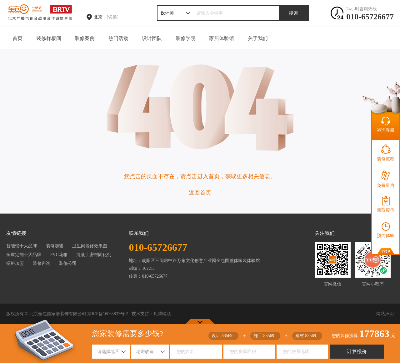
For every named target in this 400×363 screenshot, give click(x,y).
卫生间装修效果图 (89, 246)
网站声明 (385, 313)
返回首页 (200, 192)
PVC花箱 (59, 254)
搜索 (293, 13)
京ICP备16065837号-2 (107, 313)
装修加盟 (54, 246)
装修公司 (68, 263)
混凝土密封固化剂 (93, 254)
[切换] (112, 17)
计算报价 (357, 351)
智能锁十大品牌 (21, 246)
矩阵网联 (162, 313)
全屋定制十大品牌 (23, 254)
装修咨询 (41, 263)
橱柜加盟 (15, 263)
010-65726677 (370, 16)
